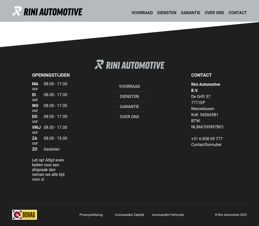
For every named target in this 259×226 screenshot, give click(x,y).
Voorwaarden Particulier (168, 215)
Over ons (214, 12)
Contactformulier (206, 144)
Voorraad (142, 12)
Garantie (190, 12)
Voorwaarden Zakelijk (129, 215)
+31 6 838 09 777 (207, 138)
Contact (238, 12)
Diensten (166, 12)
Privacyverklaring (91, 215)
